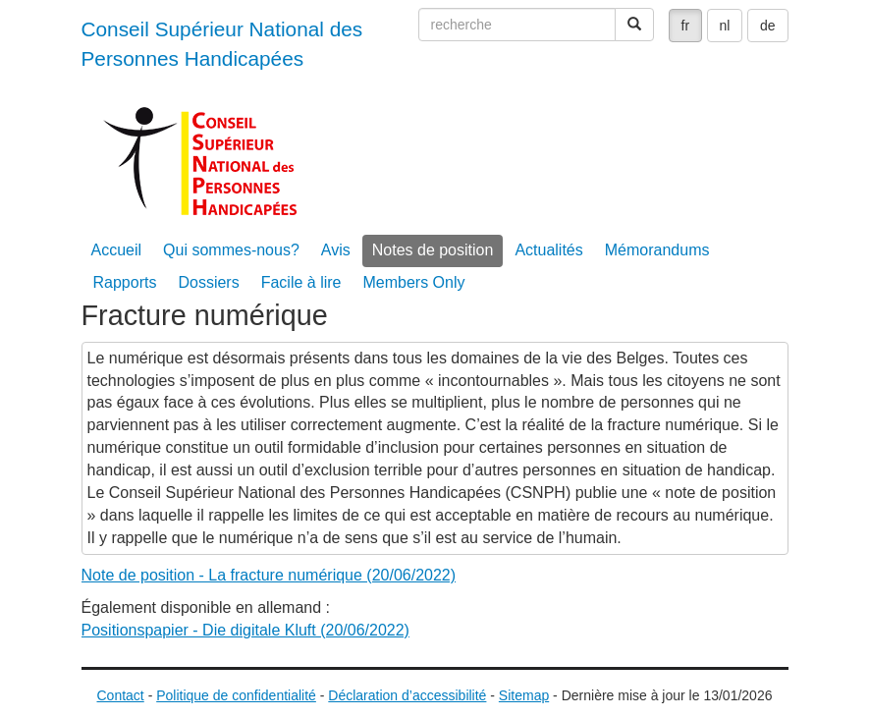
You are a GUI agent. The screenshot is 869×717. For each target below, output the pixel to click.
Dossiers (208, 282)
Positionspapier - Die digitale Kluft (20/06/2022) (245, 630)
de (768, 25)
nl (725, 25)
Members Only (413, 282)
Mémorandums (657, 250)
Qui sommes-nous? (231, 250)
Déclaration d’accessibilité (407, 695)
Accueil (116, 250)
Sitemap (524, 695)
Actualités (548, 250)
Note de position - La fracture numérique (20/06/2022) (269, 575)
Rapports (125, 282)
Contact (120, 695)
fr (685, 25)
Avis (336, 250)
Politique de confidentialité (236, 695)
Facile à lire (301, 282)
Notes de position (433, 250)
